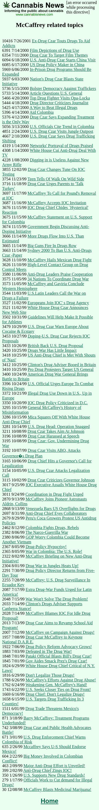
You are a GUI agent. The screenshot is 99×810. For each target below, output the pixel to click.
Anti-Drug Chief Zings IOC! (47, 770)
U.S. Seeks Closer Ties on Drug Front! (58, 689)
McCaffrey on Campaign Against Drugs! (60, 632)
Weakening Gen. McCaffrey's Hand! (56, 684)
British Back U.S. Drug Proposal (55, 345)
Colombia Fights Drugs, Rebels (52, 527)
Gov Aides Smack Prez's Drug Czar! (56, 661)
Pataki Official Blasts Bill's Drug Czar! (59, 656)
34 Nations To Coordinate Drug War (58, 279)
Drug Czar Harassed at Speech (53, 436)
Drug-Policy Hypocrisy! (46, 546)
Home (49, 800)
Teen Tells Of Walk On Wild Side (55, 179)
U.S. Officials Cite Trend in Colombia (62, 126)
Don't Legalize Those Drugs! (50, 675)
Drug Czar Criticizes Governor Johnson (61, 480)
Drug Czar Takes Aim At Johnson (55, 431)
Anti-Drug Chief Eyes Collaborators (56, 513)
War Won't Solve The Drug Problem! (57, 599)
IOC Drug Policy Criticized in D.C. (58, 403)
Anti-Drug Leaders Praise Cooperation (59, 274)
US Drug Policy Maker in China (57, 64)
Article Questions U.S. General (56, 93)
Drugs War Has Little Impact (52, 350)
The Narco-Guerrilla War (47, 532)
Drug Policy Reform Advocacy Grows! (59, 646)
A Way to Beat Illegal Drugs (53, 107)
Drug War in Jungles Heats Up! (52, 565)
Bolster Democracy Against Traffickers (63, 88)
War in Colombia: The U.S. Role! (54, 551)
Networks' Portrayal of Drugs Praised (61, 145)
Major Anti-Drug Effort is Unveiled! (54, 765)
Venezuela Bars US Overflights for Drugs (61, 508)
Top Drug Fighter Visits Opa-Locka (60, 98)
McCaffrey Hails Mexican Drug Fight (59, 260)
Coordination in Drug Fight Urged (54, 494)
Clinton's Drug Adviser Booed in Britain (62, 364)
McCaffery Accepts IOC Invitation (56, 203)
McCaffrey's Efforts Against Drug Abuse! (61, 680)
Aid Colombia (42, 112)
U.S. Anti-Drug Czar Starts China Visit (63, 60)
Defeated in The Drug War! (49, 651)
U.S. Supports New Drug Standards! (54, 775)
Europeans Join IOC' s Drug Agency (58, 303)
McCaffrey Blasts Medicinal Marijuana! (57, 789)
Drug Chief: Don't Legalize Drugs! (55, 694)
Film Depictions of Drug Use (54, 50)
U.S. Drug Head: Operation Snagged (59, 426)
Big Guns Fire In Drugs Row (51, 245)
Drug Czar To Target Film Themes (59, 55)
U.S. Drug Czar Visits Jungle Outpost (61, 131)
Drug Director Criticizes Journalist (59, 103)
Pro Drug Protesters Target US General (60, 369)
